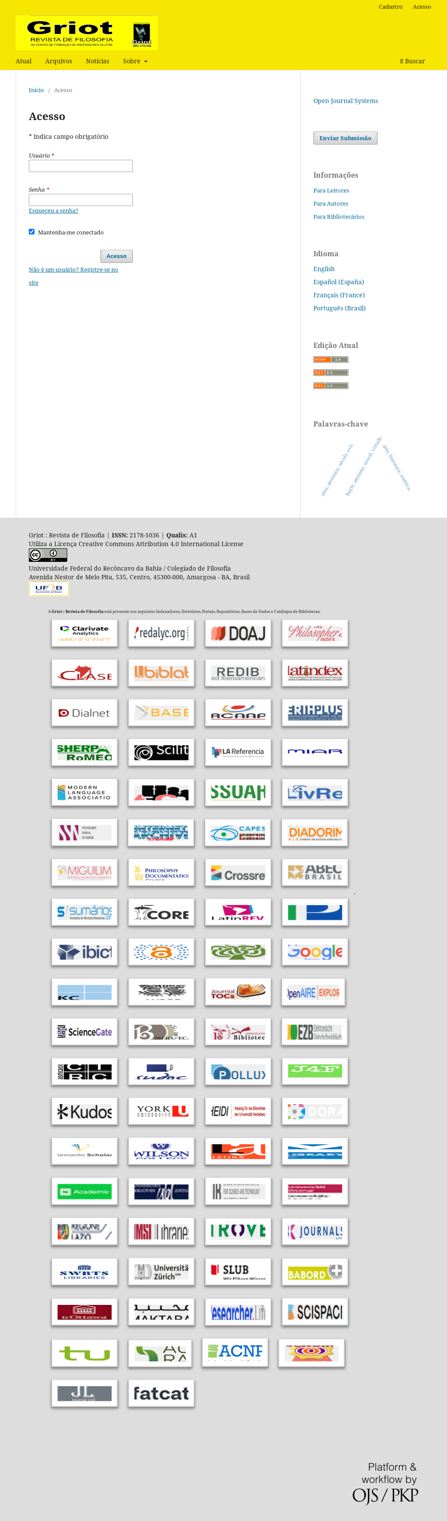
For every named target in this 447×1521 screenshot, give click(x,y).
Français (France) (339, 295)
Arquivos (58, 61)
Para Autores (330, 203)
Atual (23, 61)
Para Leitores (331, 190)
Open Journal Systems (345, 100)
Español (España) (338, 282)
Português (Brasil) (339, 308)
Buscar (412, 61)
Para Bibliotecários (338, 216)
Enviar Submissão (345, 138)
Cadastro (391, 6)
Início (36, 90)
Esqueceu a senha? (54, 210)
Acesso (422, 6)
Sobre (132, 61)
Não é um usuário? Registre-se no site (73, 275)
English (324, 269)
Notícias (97, 61)
